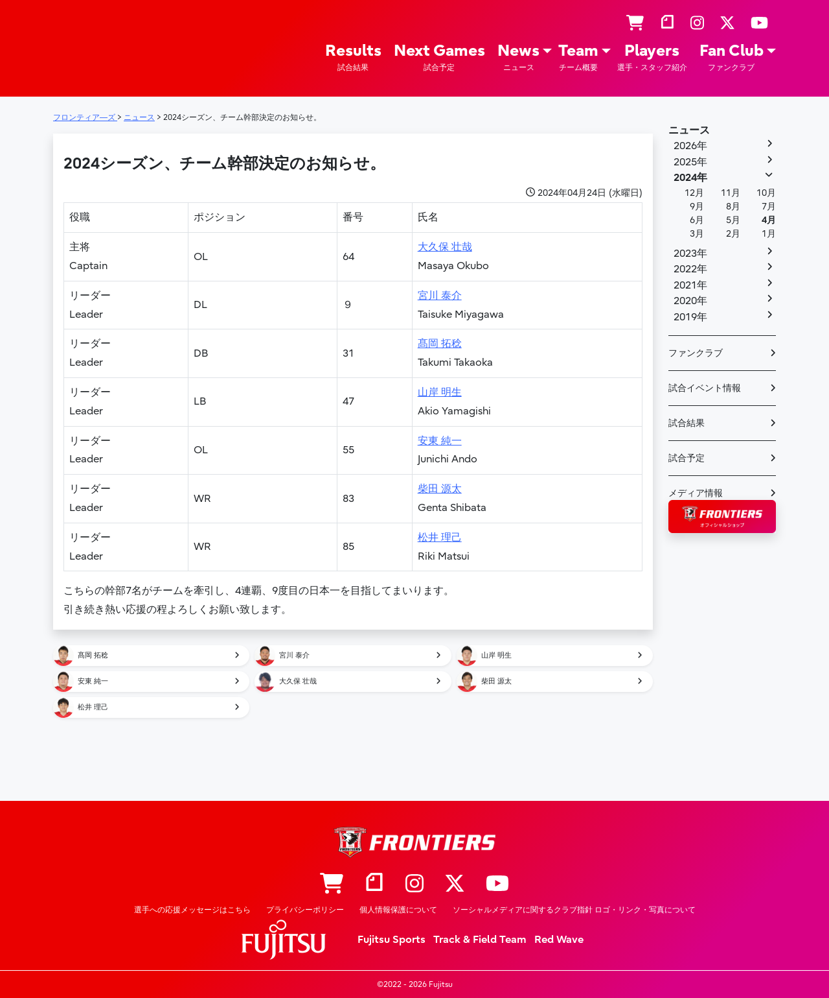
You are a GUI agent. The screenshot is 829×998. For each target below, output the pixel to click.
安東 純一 (440, 441)
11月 (730, 192)
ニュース (689, 130)
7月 (769, 206)
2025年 (690, 162)
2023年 (690, 253)
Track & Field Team (480, 939)
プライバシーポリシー (305, 909)
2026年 (690, 146)
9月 (697, 206)
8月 (733, 206)
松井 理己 (440, 537)
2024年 (690, 178)
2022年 (690, 269)
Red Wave (559, 939)
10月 (766, 192)
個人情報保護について (398, 909)
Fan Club (731, 57)
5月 (733, 220)
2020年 (690, 301)
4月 (769, 220)
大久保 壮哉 (445, 247)
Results (353, 57)
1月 (769, 233)
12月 (694, 192)
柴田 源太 (440, 489)
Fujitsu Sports (392, 939)
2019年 (690, 317)
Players (652, 57)
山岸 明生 (440, 392)
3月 (697, 233)
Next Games (439, 57)
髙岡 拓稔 (440, 344)
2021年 (690, 285)
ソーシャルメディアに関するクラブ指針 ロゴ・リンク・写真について (574, 909)
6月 (697, 220)
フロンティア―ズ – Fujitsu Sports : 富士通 (90, 46)
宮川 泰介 (440, 296)
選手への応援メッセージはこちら (192, 909)
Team (578, 57)
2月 (733, 233)
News (518, 57)
